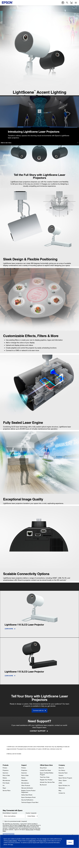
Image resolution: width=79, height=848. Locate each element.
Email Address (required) (10, 813)
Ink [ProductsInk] (3, 785)
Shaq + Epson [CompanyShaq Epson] (63, 780)
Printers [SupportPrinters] (23, 768)
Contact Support (38, 731)
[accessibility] (62, 2)
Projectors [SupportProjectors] (24, 770)
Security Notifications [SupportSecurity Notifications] (27, 800)
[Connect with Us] (39, 710)
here (11, 844)
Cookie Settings (12, 840)
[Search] (67, 2)
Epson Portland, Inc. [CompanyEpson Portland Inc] (64, 785)
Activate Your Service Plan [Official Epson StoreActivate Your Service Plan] (47, 782)
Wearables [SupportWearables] (24, 780)
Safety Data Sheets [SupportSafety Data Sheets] (26, 795)
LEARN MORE (9, 628)
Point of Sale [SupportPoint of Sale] (24, 775)
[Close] (39, 111)
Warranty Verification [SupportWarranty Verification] (27, 788)
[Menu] (75, 2)
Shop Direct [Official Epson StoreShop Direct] (43, 768)
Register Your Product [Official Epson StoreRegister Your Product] (46, 779)
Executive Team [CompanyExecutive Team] (63, 773)
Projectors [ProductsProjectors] (5, 770)
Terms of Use (29, 829)
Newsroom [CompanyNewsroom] (62, 788)
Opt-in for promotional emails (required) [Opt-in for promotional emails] (15, 821)
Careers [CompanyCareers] (61, 775)
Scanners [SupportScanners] (24, 773)
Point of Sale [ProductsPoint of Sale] (6, 775)
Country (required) (31, 813)
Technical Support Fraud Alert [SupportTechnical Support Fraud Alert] (29, 802)
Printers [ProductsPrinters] (5, 768)
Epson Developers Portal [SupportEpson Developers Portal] (28, 797)
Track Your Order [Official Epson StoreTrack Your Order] (44, 777)
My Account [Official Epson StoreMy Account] (43, 784)
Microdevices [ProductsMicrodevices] (6, 780)
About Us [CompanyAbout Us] (61, 768)
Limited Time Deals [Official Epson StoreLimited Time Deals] (45, 770)
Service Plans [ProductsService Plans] (6, 790)
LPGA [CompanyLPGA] (60, 783)
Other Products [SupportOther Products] (25, 785)
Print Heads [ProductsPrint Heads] (6, 783)
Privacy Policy (22, 825)
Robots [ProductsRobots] (5, 778)
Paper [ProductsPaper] (4, 788)
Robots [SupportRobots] (23, 778)
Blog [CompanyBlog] (60, 790)
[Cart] (71, 2)
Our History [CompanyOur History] (62, 770)
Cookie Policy (32, 840)
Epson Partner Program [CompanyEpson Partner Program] (65, 778)
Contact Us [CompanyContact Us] (62, 793)
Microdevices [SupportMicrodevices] (25, 783)
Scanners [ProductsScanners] (5, 773)
